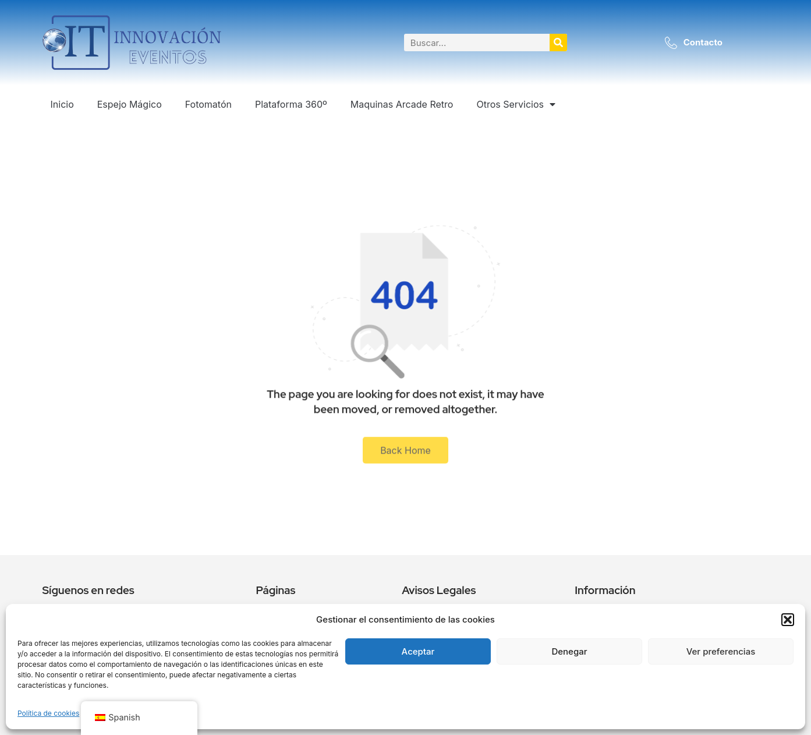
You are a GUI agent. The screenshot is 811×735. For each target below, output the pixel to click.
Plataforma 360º (291, 104)
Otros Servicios (515, 104)
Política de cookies (48, 713)
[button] (788, 620)
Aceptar (418, 651)
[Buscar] (558, 42)
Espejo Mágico (129, 104)
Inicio (62, 104)
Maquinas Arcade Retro (402, 104)
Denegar (569, 651)
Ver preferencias (721, 651)
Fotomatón (208, 104)
